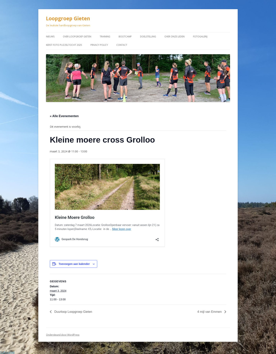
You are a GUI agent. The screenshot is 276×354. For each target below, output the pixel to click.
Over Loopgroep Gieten (77, 36)
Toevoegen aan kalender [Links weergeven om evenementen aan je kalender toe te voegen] (74, 263)
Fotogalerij (200, 36)
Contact (121, 45)
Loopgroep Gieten (68, 18)
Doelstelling (148, 36)
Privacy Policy (99, 45)
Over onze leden (174, 36)
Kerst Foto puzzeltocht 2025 (64, 45)
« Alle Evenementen (64, 116)
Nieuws (50, 36)
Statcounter (7, 352)
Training (105, 36)
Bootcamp (125, 36)
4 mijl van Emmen (210, 311)
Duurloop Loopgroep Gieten (72, 311)
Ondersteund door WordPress (62, 334)
